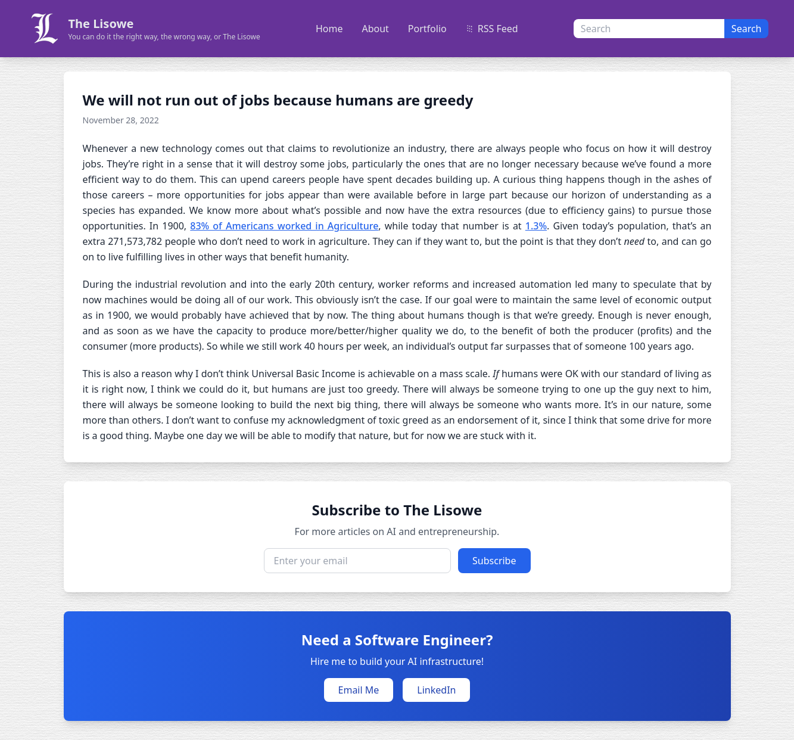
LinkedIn (436, 690)
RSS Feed (492, 28)
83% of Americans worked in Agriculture (284, 225)
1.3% (536, 225)
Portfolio (427, 28)
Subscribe (494, 560)
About (375, 28)
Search (746, 28)
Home (329, 28)
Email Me (358, 690)
